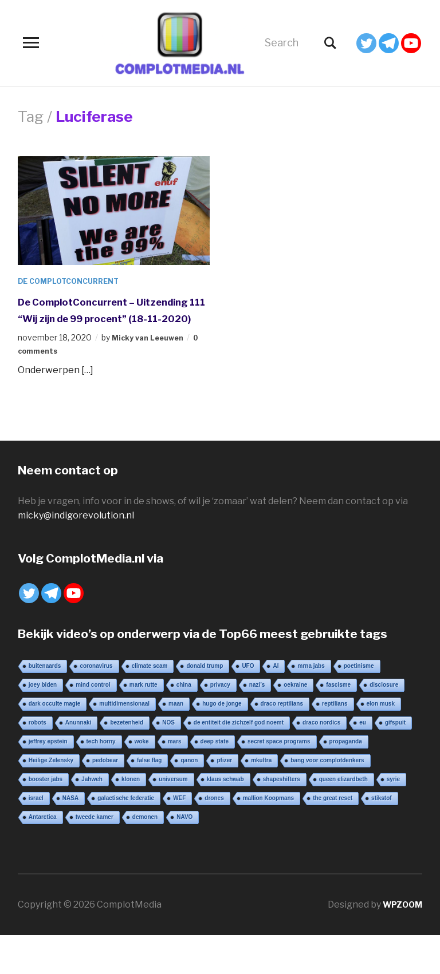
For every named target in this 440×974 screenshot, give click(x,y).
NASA (70, 814)
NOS (168, 739)
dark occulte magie (55, 720)
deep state (215, 758)
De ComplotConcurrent (74, 281)
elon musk (381, 720)
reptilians (334, 720)
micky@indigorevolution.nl (76, 531)
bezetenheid (126, 739)
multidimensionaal (124, 720)
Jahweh (92, 796)
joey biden (43, 701)
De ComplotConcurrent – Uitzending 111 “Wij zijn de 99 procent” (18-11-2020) (109, 317)
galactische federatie (125, 814)
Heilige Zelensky (51, 777)
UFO (248, 682)
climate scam (150, 682)
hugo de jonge (221, 720)
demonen (145, 833)
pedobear (105, 777)
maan (175, 720)
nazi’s (257, 701)
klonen (130, 796)
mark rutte (143, 701)
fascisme (338, 701)
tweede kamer (94, 833)
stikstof (381, 814)
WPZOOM (400, 921)
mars (175, 758)
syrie (393, 796)
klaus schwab (225, 796)
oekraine (295, 701)
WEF (179, 814)
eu (362, 739)
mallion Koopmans (268, 814)
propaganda (345, 758)
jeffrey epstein (48, 758)
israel (36, 814)
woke (142, 758)
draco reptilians (282, 720)
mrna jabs (310, 682)
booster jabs (45, 796)
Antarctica (43, 833)
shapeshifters (281, 796)
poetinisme (359, 682)
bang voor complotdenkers (327, 777)
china (183, 701)
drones (214, 814)
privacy (220, 701)
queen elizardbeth (343, 796)
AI (275, 682)
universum (173, 796)
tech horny (101, 758)
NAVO (184, 833)
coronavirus (96, 682)
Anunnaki (78, 739)
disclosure (384, 701)
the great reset (332, 814)
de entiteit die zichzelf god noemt (239, 739)
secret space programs (279, 758)
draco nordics (321, 739)
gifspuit (395, 739)
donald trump (204, 682)
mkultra (261, 777)
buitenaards (45, 682)
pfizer (224, 777)
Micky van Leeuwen (151, 354)
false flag (149, 777)
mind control (93, 701)
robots (37, 739)
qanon (189, 777)
